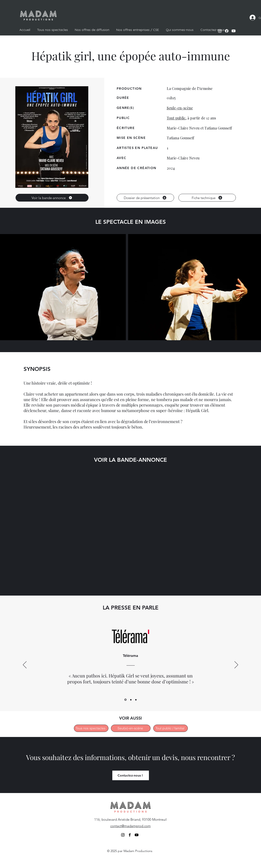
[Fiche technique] (207, 198)
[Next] (236, 665)
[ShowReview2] (131, 699)
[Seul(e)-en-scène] (131, 728)
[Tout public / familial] (170, 728)
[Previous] (25, 665)
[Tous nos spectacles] (91, 728)
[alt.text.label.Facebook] (226, 31)
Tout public (176, 118)
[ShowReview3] (136, 699)
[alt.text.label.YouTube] (233, 31)
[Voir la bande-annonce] (52, 198)
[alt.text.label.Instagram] (220, 31)
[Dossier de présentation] (145, 198)
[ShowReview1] (125, 700)
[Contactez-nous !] (130, 775)
